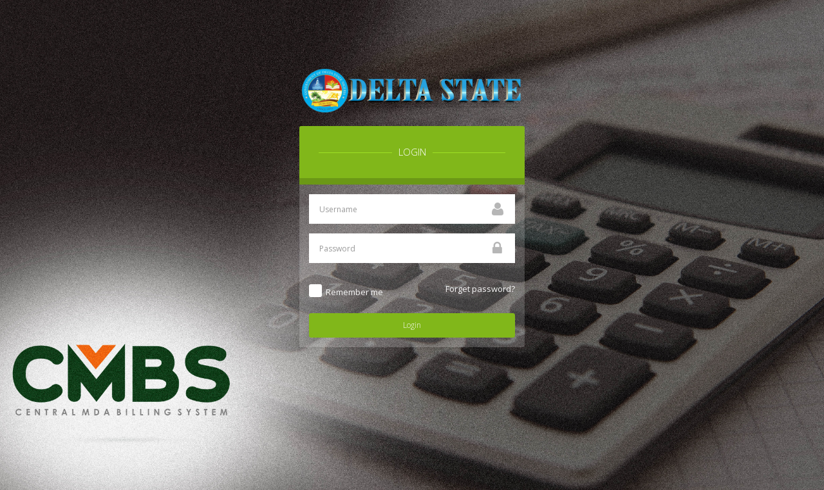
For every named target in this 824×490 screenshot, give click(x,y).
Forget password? (480, 289)
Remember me (354, 292)
